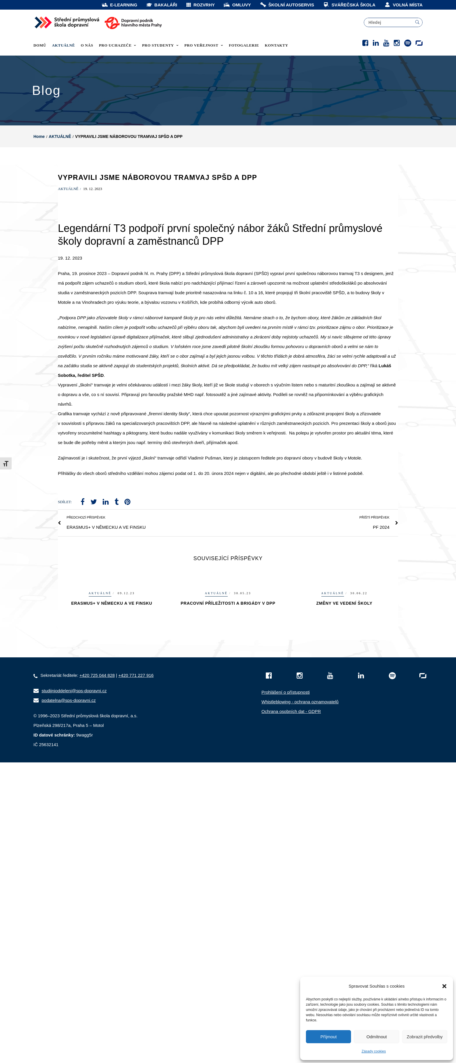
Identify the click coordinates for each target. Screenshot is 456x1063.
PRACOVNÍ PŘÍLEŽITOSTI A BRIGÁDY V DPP (228, 636)
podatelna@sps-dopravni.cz (69, 733)
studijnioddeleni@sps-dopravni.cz (74, 723)
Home (39, 169)
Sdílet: (65, 535)
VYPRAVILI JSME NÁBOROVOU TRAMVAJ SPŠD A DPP (157, 210)
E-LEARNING (119, 4)
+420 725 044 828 (97, 708)
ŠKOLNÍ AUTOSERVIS (287, 4)
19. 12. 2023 (92, 221)
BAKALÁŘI (161, 4)
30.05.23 (242, 626)
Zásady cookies (373, 1051)
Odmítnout (376, 1036)
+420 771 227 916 (136, 708)
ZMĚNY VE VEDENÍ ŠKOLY (344, 636)
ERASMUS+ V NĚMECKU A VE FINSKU (111, 636)
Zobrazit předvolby (425, 1036)
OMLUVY (237, 4)
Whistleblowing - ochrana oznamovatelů (300, 734)
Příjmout (328, 1036)
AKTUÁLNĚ (60, 169)
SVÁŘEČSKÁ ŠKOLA (349, 4)
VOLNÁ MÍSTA (403, 4)
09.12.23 (126, 626)
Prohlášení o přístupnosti (285, 725)
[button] (444, 986)
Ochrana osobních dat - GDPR (291, 744)
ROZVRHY (200, 4)
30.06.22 (359, 626)
